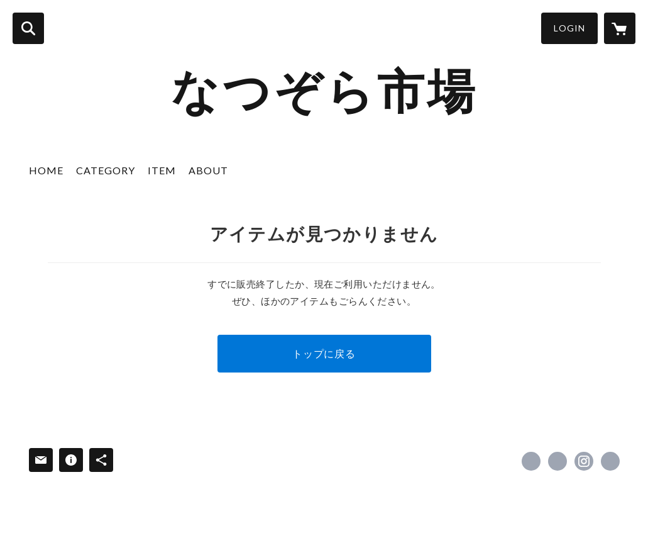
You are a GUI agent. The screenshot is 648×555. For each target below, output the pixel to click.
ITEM (162, 170)
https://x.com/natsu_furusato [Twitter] (557, 461)
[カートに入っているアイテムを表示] (619, 28)
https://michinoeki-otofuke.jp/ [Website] (610, 461)
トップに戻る (324, 353)
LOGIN (569, 28)
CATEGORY (105, 170)
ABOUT (208, 170)
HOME (46, 170)
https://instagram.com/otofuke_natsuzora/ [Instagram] (583, 461)
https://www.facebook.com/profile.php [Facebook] (531, 461)
